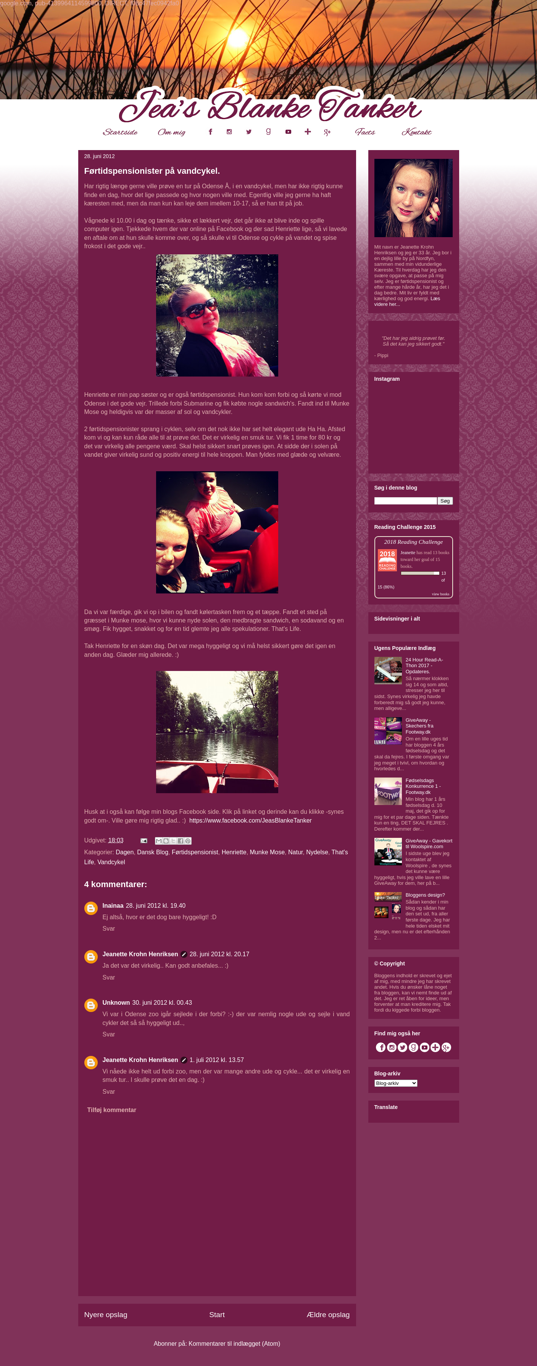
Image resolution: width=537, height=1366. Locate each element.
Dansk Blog (152, 852)
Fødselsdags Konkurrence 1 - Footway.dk (423, 786)
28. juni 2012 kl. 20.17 (220, 954)
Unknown (116, 1002)
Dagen (125, 852)
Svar (109, 928)
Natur (295, 852)
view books (441, 594)
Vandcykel (111, 862)
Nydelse (317, 852)
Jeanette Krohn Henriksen (140, 954)
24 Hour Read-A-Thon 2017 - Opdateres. (424, 665)
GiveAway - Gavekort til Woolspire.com (429, 844)
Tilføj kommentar (112, 1110)
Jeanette (408, 552)
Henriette (234, 852)
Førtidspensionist (195, 852)
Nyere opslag (105, 1315)
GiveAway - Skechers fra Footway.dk (420, 726)
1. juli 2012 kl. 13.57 (217, 1060)
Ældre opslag (328, 1315)
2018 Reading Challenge (413, 541)
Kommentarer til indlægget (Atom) (234, 1343)
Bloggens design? (425, 895)
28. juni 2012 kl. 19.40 (156, 905)
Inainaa (113, 905)
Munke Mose (267, 852)
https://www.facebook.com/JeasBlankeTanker (250, 820)
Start (217, 1315)
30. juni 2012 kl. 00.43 (162, 1002)
